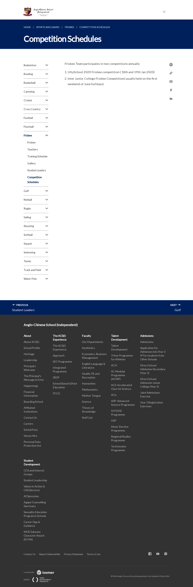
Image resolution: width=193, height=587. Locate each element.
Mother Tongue (91, 395)
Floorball (36, 126)
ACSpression (31, 496)
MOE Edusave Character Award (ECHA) (34, 535)
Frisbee (36, 135)
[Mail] (170, 79)
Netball (36, 199)
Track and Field (36, 270)
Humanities (89, 383)
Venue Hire (30, 435)
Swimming (36, 252)
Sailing (36, 217)
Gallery (31, 163)
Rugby (36, 208)
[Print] (170, 64)
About (27, 335)
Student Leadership (35, 480)
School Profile (32, 348)
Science (86, 401)
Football (36, 118)
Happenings (31, 385)
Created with (41, 572)
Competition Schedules (34, 180)
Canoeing (36, 91)
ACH (114, 365)
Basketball (36, 82)
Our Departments (92, 341)
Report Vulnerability (49, 554)
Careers (28, 423)
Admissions (147, 335)
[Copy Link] (170, 73)
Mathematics (90, 389)
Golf (36, 191)
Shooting (36, 226)
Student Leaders (36, 170)
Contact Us (30, 417)
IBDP (56, 377)
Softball (36, 234)
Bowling (36, 74)
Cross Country (36, 109)
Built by (40, 579)
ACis (114, 394)
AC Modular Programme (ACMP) (118, 375)
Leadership (30, 360)
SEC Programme (62, 361)
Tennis (36, 261)
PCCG (56, 393)
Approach (58, 355)
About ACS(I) (31, 341)
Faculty (86, 335)
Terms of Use (93, 554)
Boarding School (33, 401)
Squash (36, 243)
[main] (96, 167)
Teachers (32, 149)
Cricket (36, 100)
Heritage (29, 354)
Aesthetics (88, 348)
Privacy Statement (73, 554)
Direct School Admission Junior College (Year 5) (150, 382)
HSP (113, 420)
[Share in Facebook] (170, 88)
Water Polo (36, 278)
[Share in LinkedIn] (170, 96)
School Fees (31, 429)
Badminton (36, 65)
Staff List (87, 417)
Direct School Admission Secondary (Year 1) (152, 369)
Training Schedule (37, 156)
